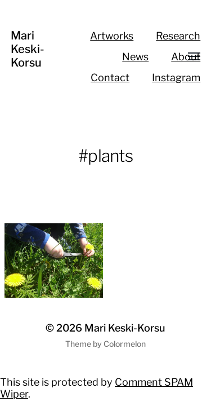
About (185, 57)
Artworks (111, 36)
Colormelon (125, 343)
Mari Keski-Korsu (27, 49)
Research (178, 36)
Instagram (176, 77)
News (135, 57)
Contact (110, 77)
